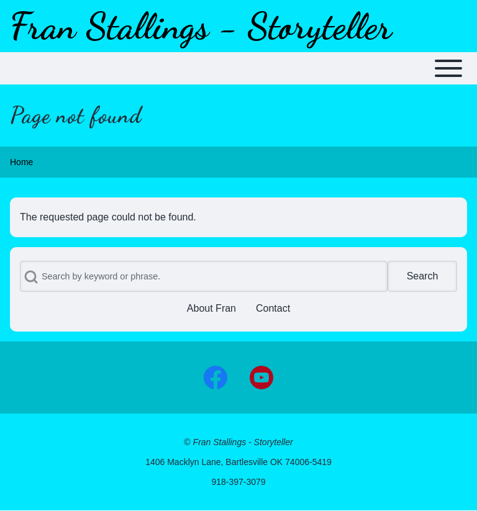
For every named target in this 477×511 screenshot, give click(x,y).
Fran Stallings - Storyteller (201, 26)
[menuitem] (211, 309)
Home (21, 162)
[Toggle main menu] (238, 68)
